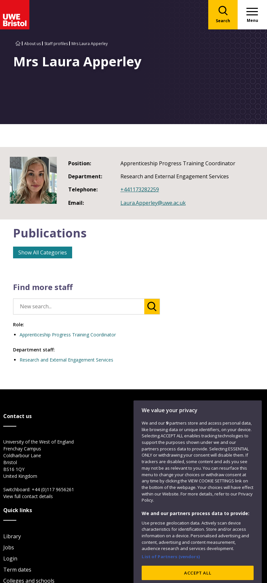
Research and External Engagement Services (66, 360)
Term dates (17, 569)
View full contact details (28, 496)
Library (12, 536)
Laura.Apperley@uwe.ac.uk (153, 202)
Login (10, 558)
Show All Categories (42, 252)
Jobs (8, 547)
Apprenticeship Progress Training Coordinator (68, 335)
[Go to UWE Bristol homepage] (18, 43)
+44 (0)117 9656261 (53, 489)
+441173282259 (139, 189)
